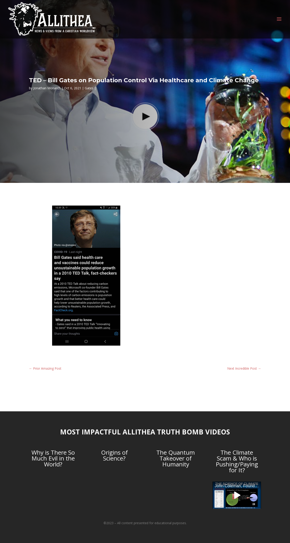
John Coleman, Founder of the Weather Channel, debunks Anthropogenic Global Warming (238, 486)
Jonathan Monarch (46, 88)
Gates (89, 88)
